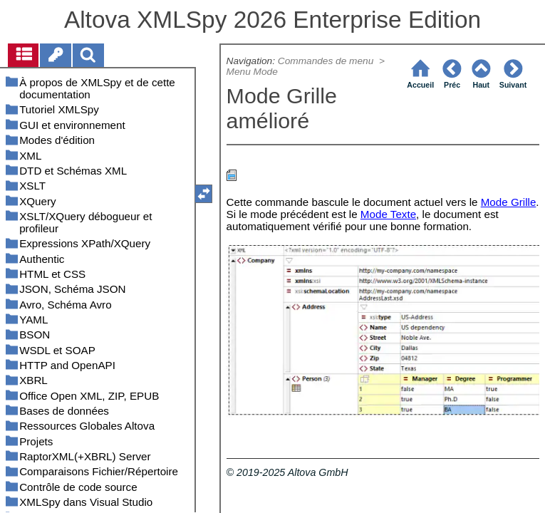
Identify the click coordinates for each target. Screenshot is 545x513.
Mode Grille (508, 202)
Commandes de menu (327, 61)
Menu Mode (252, 71)
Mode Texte (388, 214)
